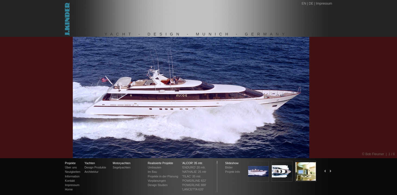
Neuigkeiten (72, 171)
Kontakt (70, 180)
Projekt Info (232, 171)
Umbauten (154, 167)
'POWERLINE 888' (194, 185)
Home (69, 189)
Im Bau (152, 171)
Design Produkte (95, 167)
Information (72, 176)
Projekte (70, 163)
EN (304, 3)
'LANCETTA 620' (193, 189)
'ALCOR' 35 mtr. (192, 163)
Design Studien (158, 185)
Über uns (71, 167)
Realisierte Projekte (160, 163)
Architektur (91, 171)
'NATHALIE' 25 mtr (194, 171)
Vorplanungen (157, 180)
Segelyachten (121, 167)
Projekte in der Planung (163, 176)
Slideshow (231, 163)
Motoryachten (121, 163)
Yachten (89, 163)
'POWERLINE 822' (194, 180)
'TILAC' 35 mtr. (191, 176)
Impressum (324, 3)
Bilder (229, 167)
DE (311, 3)
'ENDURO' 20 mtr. (194, 167)
